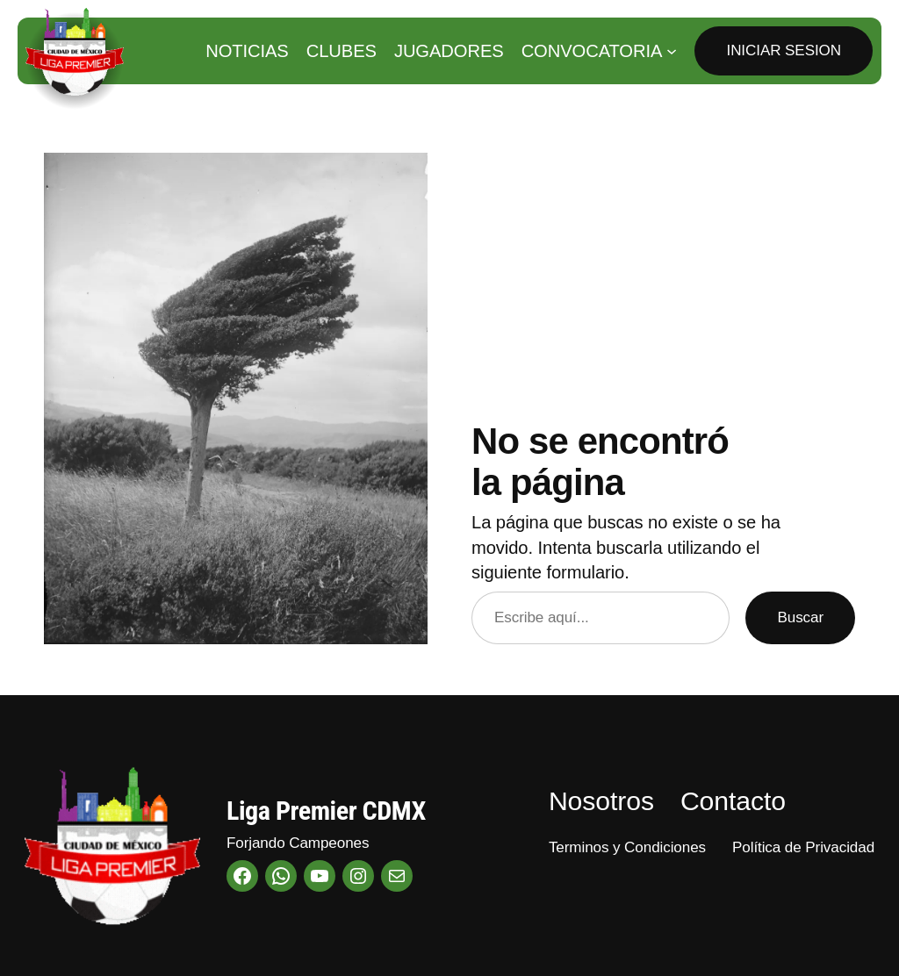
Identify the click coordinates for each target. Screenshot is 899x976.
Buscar (800, 617)
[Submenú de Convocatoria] (671, 51)
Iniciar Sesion (783, 50)
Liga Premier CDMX (326, 810)
